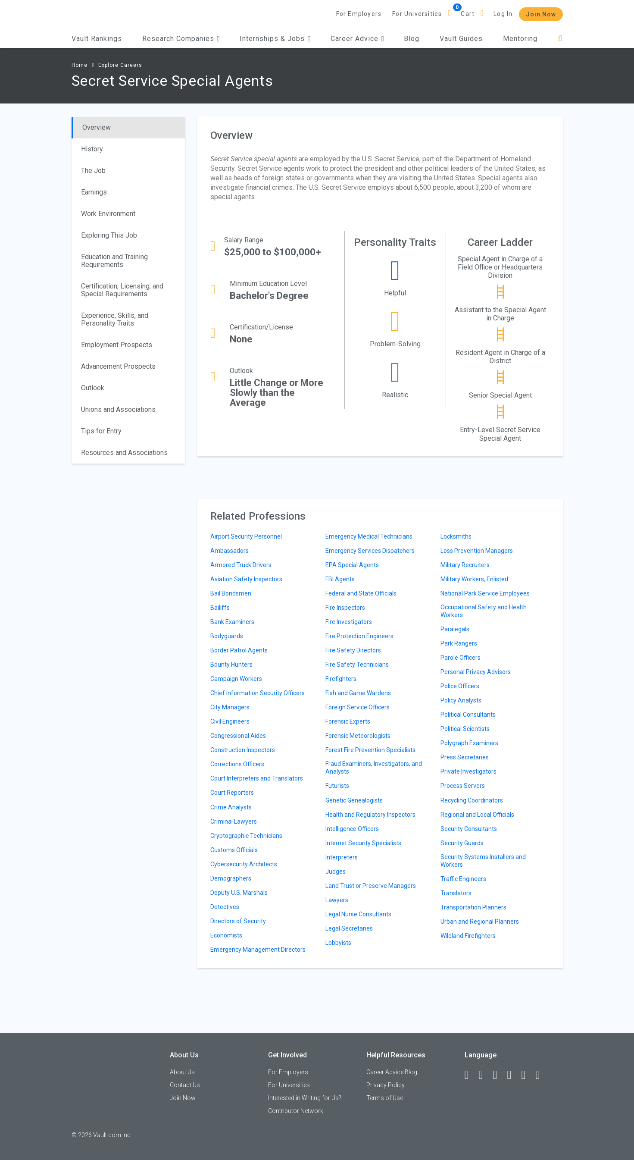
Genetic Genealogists (354, 800)
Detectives (224, 906)
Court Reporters (232, 792)
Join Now (541, 14)
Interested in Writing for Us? (304, 1097)
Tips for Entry (101, 431)
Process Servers (462, 785)
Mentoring (520, 38)
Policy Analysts (460, 700)
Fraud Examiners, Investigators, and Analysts (373, 767)
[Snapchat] (542, 1075)
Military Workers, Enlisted (474, 579)
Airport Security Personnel (246, 536)
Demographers (230, 878)
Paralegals (454, 629)
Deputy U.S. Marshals (239, 892)
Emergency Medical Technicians (368, 536)
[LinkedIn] (485, 1075)
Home (79, 65)
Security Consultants (468, 828)
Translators (456, 893)
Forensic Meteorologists (357, 735)
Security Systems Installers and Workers (483, 860)
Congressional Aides (238, 735)
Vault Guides (461, 38)
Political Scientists (465, 728)
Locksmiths (456, 536)
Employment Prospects (116, 345)
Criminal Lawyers (233, 821)
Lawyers (336, 900)
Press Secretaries (464, 757)
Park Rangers (458, 643)
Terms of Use (384, 1097)
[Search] (560, 38)
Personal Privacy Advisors (475, 671)
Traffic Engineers (463, 878)
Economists (226, 935)
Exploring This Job (109, 235)
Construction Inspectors (242, 749)
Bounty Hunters (231, 664)
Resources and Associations (124, 452)
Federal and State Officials (361, 593)
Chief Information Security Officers (257, 693)
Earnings (94, 192)
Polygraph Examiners (469, 743)
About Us (182, 1072)
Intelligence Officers (352, 828)
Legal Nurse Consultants (358, 914)
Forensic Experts (347, 721)
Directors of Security (238, 921)
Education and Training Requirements (114, 261)
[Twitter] (499, 1075)
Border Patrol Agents (239, 650)
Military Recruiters (465, 564)
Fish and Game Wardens (358, 693)
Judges (335, 871)
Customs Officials (234, 849)
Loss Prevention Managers (476, 550)
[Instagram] (513, 1075)
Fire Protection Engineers (359, 636)
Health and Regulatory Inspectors (370, 814)
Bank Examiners (232, 621)
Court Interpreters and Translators (256, 778)
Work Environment (108, 214)
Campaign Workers (236, 678)
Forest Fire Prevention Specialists (370, 749)
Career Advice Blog (391, 1072)
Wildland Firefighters (468, 935)
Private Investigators (468, 771)
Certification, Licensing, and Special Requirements (122, 290)
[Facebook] (471, 1075)
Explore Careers (120, 65)
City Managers (230, 707)
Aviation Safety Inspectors (246, 579)
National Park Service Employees (485, 593)
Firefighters (340, 678)
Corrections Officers (237, 764)
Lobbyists (338, 942)
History (92, 149)
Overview (96, 127)
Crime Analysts (231, 807)
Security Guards (462, 843)
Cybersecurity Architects (243, 864)
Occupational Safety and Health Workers (483, 611)
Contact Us (185, 1085)
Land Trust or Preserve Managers (370, 885)
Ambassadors (229, 550)
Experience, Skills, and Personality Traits (114, 319)
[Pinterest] (528, 1075)
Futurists (337, 785)
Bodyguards (226, 636)
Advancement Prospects (118, 366)
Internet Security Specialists (363, 843)
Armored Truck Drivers (241, 564)
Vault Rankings (97, 38)
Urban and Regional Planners (479, 921)
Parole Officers (460, 657)
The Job (93, 170)
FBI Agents (340, 579)
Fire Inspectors (345, 607)
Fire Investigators (348, 621)
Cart (468, 13)
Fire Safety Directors (353, 650)
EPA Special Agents (352, 564)
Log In (502, 13)
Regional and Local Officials (477, 814)
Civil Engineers (230, 721)
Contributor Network (295, 1110)
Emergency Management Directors (258, 949)
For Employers (359, 13)
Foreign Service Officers (357, 707)
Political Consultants (468, 714)
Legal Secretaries (349, 928)
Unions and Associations (118, 409)
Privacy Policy (385, 1085)
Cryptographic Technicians (246, 835)
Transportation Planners (473, 907)
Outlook (92, 388)
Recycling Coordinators (471, 800)
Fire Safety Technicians (357, 664)
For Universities (417, 13)
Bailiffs (220, 607)
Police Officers (459, 686)
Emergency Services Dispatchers (370, 550)
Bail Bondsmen (230, 593)
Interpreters (341, 857)
